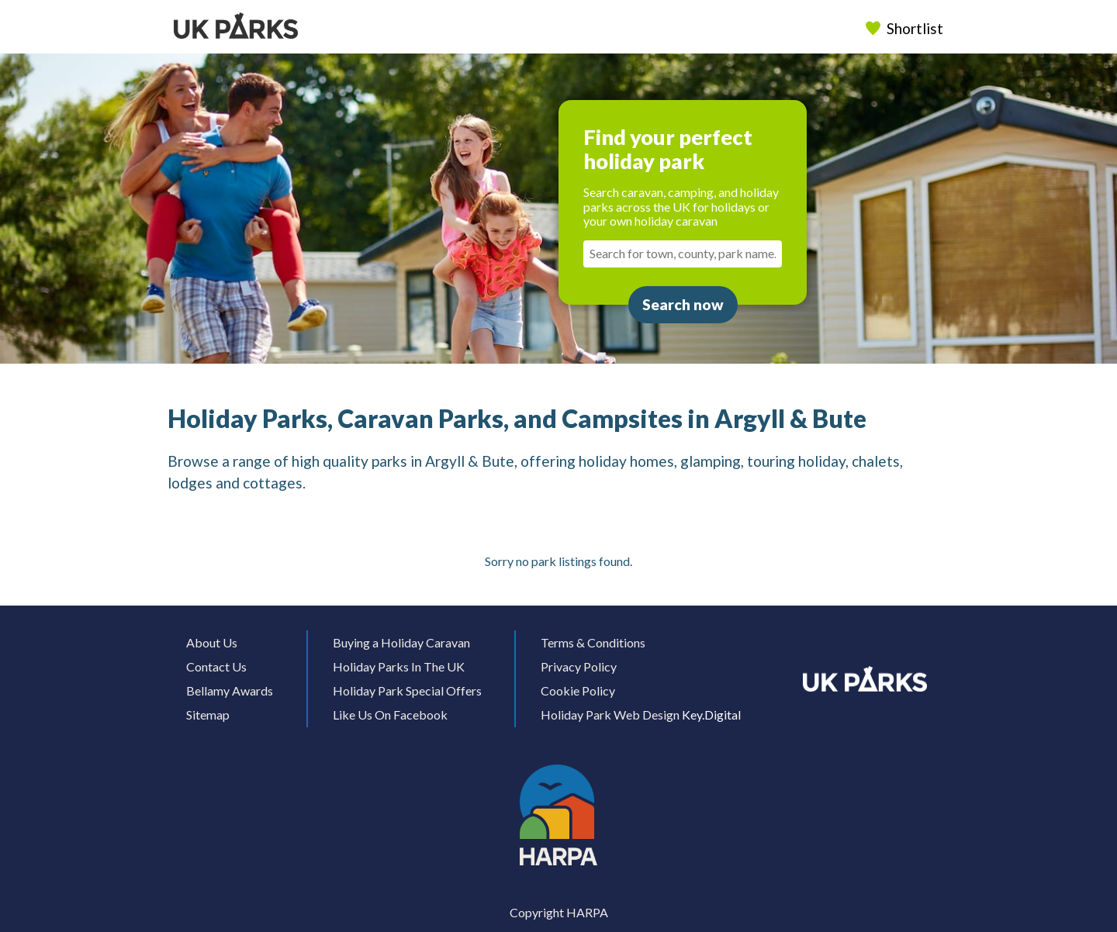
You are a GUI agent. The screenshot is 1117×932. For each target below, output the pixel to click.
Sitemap (208, 714)
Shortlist (906, 28)
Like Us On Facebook (390, 714)
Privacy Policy (579, 666)
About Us (211, 642)
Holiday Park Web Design (610, 714)
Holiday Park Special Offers (407, 690)
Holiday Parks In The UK (399, 666)
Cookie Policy (578, 690)
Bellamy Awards (229, 690)
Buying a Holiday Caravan (401, 642)
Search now (683, 304)
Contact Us (216, 666)
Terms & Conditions (593, 642)
